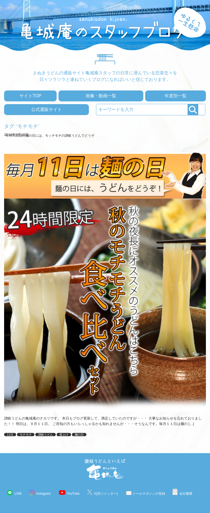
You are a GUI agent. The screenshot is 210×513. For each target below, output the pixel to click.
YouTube (73, 494)
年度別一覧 (175, 95)
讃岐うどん (45, 434)
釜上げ (63, 434)
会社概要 (185, 494)
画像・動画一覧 (101, 95)
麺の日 (79, 434)
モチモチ (26, 434)
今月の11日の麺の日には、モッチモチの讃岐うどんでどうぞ (49, 135)
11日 (10, 434)
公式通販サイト (46, 109)
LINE (18, 494)
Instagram (43, 494)
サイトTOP (30, 95)
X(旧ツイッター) (106, 494)
